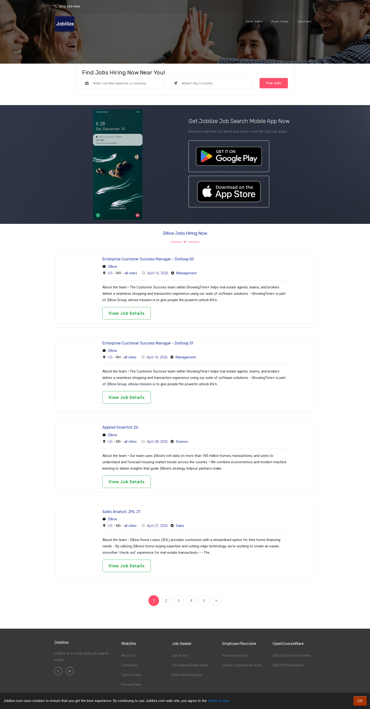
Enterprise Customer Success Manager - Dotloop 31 (147, 343)
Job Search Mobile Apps (190, 665)
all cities (131, 273)
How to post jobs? (235, 655)
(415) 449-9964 (67, 6)
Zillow (112, 266)
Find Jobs (254, 21)
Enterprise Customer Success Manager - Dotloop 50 (148, 259)
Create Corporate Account (241, 665)
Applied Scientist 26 (120, 427)
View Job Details (127, 313)
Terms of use (131, 675)
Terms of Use (218, 701)
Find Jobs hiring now (187, 675)
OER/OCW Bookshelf (288, 665)
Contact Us (129, 665)
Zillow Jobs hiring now (185, 233)
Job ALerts (180, 655)
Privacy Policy (131, 684)
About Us (128, 655)
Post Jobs (280, 21)
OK (360, 701)
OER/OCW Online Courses (292, 655)
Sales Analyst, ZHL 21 (121, 511)
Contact (304, 21)
